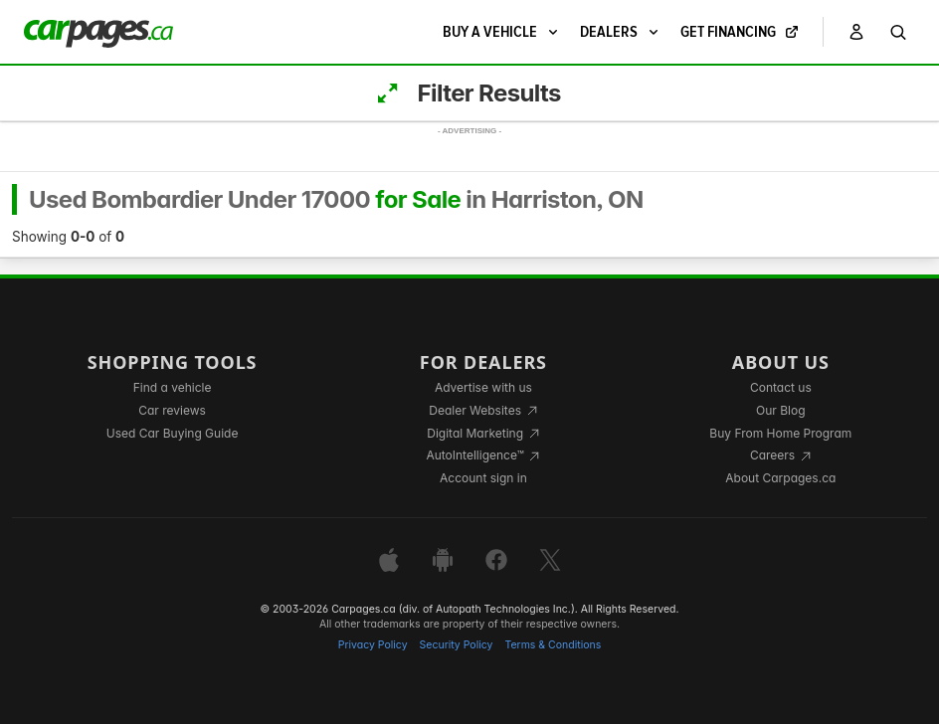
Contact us (781, 387)
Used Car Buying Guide (172, 433)
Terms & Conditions (552, 644)
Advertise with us (483, 387)
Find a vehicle (172, 387)
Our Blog (780, 410)
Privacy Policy (373, 644)
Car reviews (172, 410)
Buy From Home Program (780, 433)
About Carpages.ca (780, 477)
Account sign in (483, 477)
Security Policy (456, 644)
